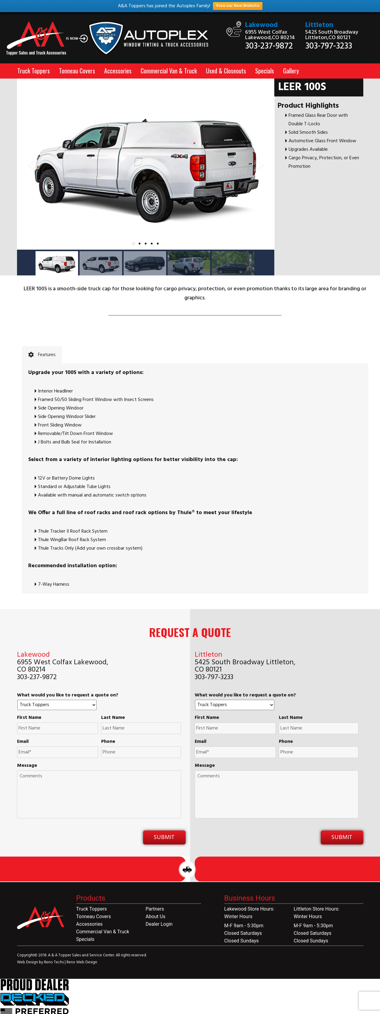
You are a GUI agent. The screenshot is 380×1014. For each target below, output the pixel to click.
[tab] (42, 355)
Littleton (319, 25)
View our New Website (237, 6)
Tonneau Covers (77, 70)
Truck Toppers (33, 70)
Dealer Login (159, 924)
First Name (29, 718)
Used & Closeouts (226, 70)
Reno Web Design (82, 962)
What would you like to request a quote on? (67, 695)
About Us (155, 916)
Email (23, 742)
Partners (154, 909)
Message (27, 766)
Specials (264, 70)
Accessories (118, 70)
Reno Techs (54, 962)
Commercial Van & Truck (169, 70)
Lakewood (261, 25)
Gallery (291, 70)
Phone (108, 742)
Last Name (113, 718)
